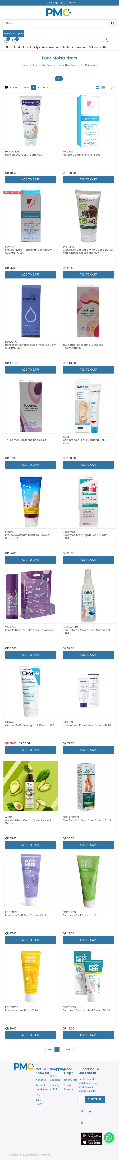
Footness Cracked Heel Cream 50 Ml (86, 1010)
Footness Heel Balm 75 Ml (21, 1010)
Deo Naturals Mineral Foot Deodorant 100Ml (86, 631)
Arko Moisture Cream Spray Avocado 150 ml (28, 821)
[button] (112, 87)
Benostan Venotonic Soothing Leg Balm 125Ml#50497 (30, 346)
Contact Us (70, 1080)
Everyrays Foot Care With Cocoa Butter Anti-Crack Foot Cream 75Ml (88, 251)
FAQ (38, 1094)
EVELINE (9, 532)
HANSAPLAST (13, 151)
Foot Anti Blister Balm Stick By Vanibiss (29, 630)
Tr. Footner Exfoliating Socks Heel (26, 440)
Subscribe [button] (94, 1099)
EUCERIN (68, 722)
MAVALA (68, 151)
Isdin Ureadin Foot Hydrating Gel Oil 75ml (85, 441)
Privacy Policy (40, 1102)
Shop (35, 65)
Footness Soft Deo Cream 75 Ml (25, 915)
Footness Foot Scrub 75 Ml (80, 915)
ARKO (8, 817)
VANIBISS (10, 627)
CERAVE (10, 722)
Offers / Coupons (55, 1078)
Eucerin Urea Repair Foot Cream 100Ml (87, 725)
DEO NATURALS (72, 627)
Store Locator (68, 1087)
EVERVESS (69, 246)
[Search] (112, 23)
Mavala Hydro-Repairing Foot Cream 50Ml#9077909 (28, 251)
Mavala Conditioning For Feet (81, 154)
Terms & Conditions (42, 1087)
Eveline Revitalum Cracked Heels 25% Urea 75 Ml (29, 536)
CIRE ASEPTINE (71, 817)
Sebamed (69, 532)
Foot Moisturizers (89, 65)
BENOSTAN (11, 341)
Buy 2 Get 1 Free (13, 192)
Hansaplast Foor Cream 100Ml (24, 154)
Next (45, 87)
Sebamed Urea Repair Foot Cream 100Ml (85, 536)
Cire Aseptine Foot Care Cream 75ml (87, 820)
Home (24, 65)
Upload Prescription (13, 33)
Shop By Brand (55, 1087)
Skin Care (46, 65)
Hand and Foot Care (66, 65)
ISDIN (66, 437)
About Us (41, 1080)
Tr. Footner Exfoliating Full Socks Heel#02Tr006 (83, 346)
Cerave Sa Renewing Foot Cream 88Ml (29, 725)
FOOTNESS (11, 912)
